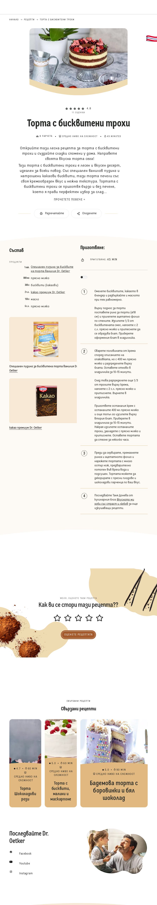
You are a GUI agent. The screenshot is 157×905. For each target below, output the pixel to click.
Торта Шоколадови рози (25, 763)
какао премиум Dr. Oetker (48, 292)
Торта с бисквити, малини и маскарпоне (61, 763)
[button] (78, 102)
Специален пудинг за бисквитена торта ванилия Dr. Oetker (52, 269)
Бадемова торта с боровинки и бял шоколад (114, 763)
